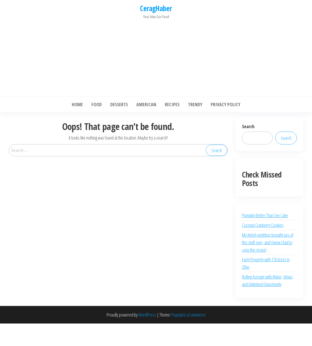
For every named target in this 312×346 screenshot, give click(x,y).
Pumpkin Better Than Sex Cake (265, 215)
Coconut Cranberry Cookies (263, 225)
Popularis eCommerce (188, 315)
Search (248, 126)
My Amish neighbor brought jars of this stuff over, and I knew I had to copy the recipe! (267, 242)
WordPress (147, 315)
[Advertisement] (156, 56)
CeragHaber (156, 8)
